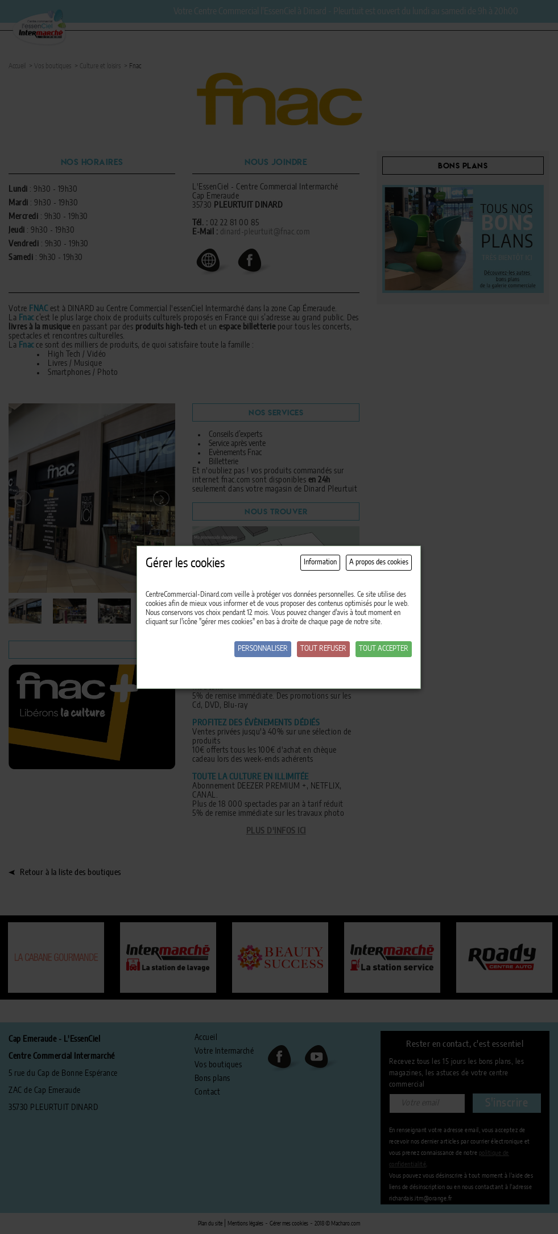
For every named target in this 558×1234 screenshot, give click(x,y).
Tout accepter (383, 649)
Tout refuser (323, 649)
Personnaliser (263, 649)
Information (320, 562)
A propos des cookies (378, 562)
